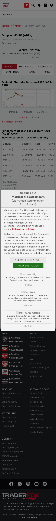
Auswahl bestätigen (28, 260)
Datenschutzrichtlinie (23, 229)
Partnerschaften (29, 313)
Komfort (29, 292)
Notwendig (29, 274)
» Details (28, 284)
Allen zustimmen (28, 265)
